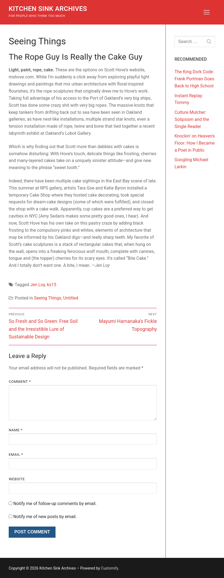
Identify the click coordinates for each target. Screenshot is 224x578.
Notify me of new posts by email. (45, 516)
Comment (20, 381)
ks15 (51, 284)
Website (17, 479)
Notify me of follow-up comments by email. (55, 503)
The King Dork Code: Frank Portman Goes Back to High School (194, 78)
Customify (109, 568)
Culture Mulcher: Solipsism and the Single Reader (191, 119)
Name (16, 430)
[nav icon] (206, 12)
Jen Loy (37, 284)
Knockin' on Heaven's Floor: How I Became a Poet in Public (194, 143)
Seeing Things (47, 298)
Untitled (70, 298)
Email (16, 454)
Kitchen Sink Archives (48, 9)
